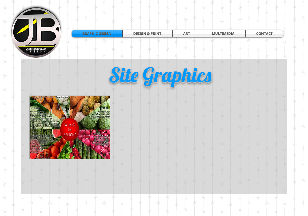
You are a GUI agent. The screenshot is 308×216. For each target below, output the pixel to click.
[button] (147, 33)
